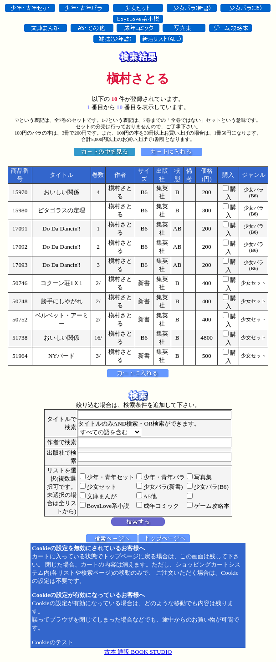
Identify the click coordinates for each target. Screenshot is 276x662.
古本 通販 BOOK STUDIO (138, 651)
